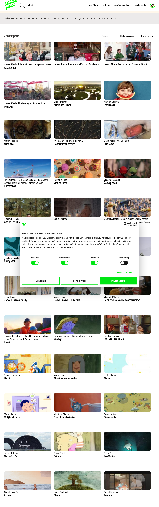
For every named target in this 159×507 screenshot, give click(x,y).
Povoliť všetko (118, 281)
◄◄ (141, 439)
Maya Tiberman (104, 414)
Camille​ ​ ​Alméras (104, 297)
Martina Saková (12, 102)
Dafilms (94, 5)
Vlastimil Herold (12, 180)
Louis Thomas (103, 141)
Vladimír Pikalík (73, 141)
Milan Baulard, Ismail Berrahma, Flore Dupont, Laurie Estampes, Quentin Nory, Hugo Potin (78, 377)
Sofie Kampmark (12, 336)
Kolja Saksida (103, 375)
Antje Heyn (9, 414)
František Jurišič (104, 219)
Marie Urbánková (135, 375)
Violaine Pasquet (43, 141)
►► (151, 439)
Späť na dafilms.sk (22, 496)
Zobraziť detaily (124, 272)
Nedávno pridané (127, 36)
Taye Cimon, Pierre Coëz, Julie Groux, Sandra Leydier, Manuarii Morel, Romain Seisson (140, 103)
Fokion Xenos (11, 141)
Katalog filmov (107, 36)
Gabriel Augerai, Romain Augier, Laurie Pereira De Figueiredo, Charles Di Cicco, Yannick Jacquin (139, 142)
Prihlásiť (140, 5)
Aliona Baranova (135, 219)
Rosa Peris (40, 336)
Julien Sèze (71, 297)
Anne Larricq (133, 258)
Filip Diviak (132, 336)
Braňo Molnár (133, 63)
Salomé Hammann (105, 336)
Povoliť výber (79, 281)
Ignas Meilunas (11, 297)
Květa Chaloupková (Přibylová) (75, 103)
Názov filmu (146, 36)
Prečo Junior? (122, 5)
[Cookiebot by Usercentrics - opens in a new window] (125, 224)
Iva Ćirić (69, 414)
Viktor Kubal (41, 180)
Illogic (7, 375)
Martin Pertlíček (42, 102)
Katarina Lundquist (44, 375)
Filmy (106, 5)
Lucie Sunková (134, 297)
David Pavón (41, 297)
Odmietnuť (41, 281)
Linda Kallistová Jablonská (109, 102)
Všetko (9, 18)
